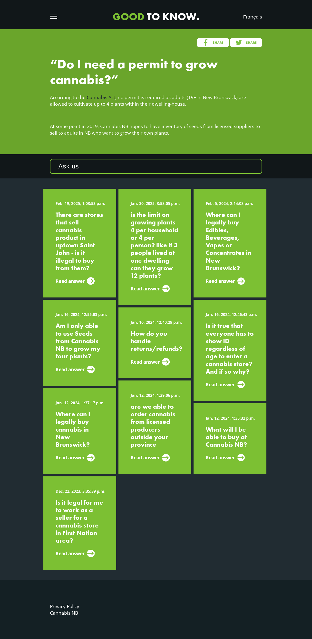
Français (252, 17)
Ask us (68, 166)
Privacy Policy (64, 606)
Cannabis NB (64, 613)
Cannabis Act (101, 97)
